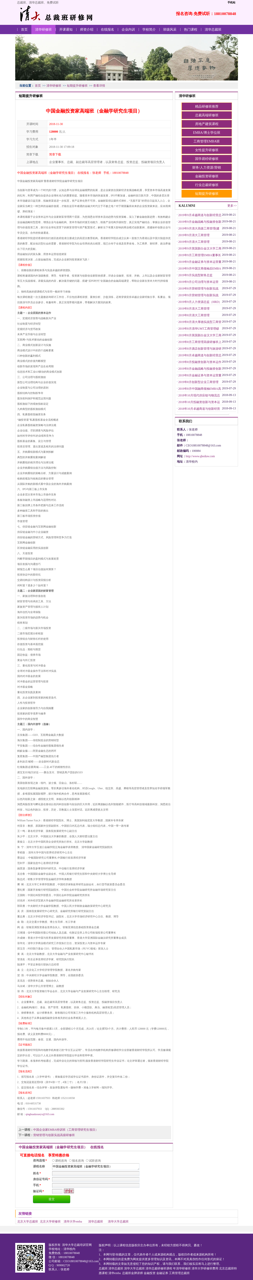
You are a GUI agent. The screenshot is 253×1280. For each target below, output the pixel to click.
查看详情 (99, 85)
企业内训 (128, 29)
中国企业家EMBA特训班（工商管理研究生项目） (65, 1129)
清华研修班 (43, 29)
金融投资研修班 (206, 176)
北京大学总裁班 (27, 1221)
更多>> (232, 205)
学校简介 (149, 29)
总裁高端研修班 (206, 115)
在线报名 (107, 29)
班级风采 (170, 29)
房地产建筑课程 (206, 124)
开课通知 (66, 29)
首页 (24, 29)
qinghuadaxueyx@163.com (40, 1114)
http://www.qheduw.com (200, 456)
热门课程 (190, 29)
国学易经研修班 (206, 159)
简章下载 (55, 154)
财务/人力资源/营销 (206, 167)
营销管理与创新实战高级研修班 (54, 1135)
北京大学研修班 (50, 1221)
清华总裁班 (213, 29)
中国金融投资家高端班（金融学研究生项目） (95, 1166)
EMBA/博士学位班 (206, 132)
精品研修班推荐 (206, 106)
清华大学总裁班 (118, 1221)
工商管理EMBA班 (206, 141)
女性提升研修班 (206, 150)
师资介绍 (86, 29)
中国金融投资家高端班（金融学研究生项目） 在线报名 (61, 1147)
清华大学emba (73, 1221)
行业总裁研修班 (206, 185)
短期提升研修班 (77, 85)
